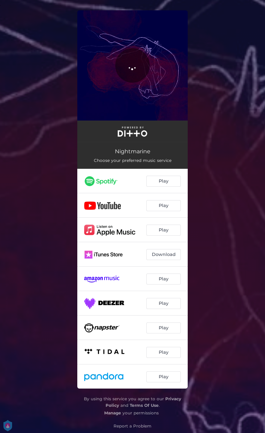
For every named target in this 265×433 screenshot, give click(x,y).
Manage (112, 412)
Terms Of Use (144, 405)
